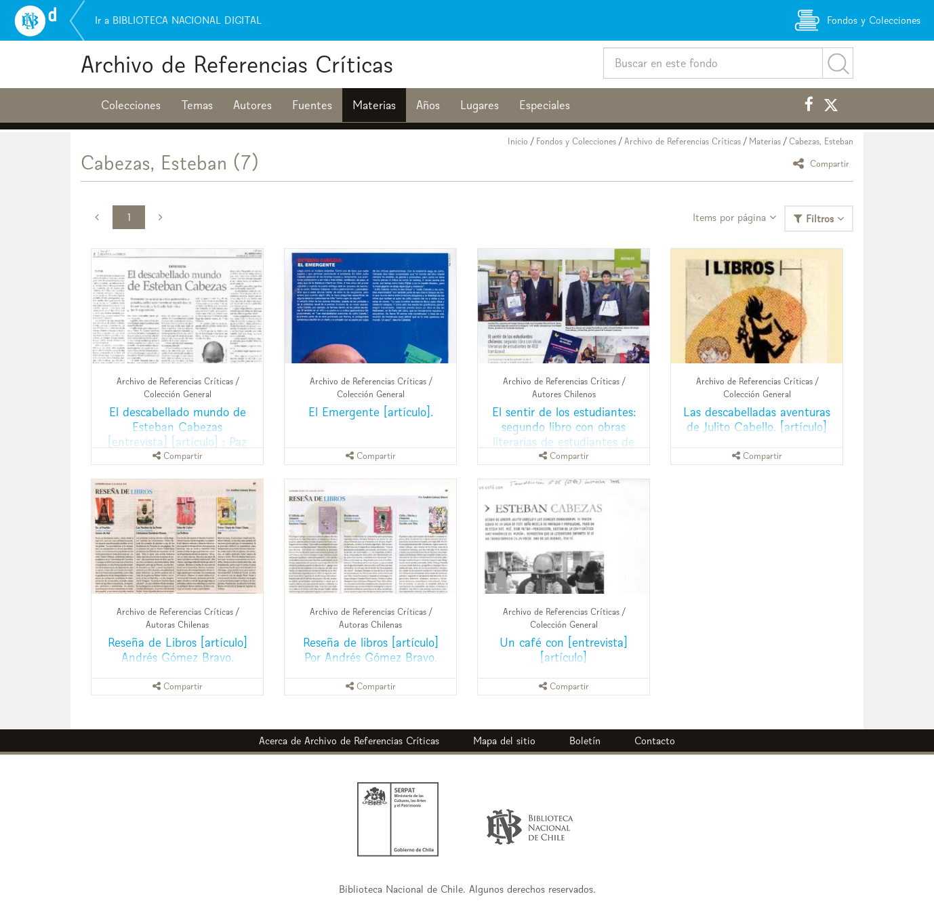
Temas (197, 105)
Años (428, 105)
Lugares (479, 105)
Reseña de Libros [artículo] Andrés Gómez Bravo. (177, 649)
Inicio (518, 141)
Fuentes (312, 105)
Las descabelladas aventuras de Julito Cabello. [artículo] (756, 419)
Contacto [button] (654, 740)
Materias (374, 105)
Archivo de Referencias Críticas (237, 64)
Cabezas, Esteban (821, 141)
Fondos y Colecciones (576, 141)
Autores (252, 105)
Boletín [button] (585, 740)
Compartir (823, 163)
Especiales (544, 105)
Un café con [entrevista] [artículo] (564, 649)
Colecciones (131, 105)
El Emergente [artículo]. (370, 412)
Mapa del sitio (504, 740)
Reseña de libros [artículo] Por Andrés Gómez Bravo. (371, 649)
